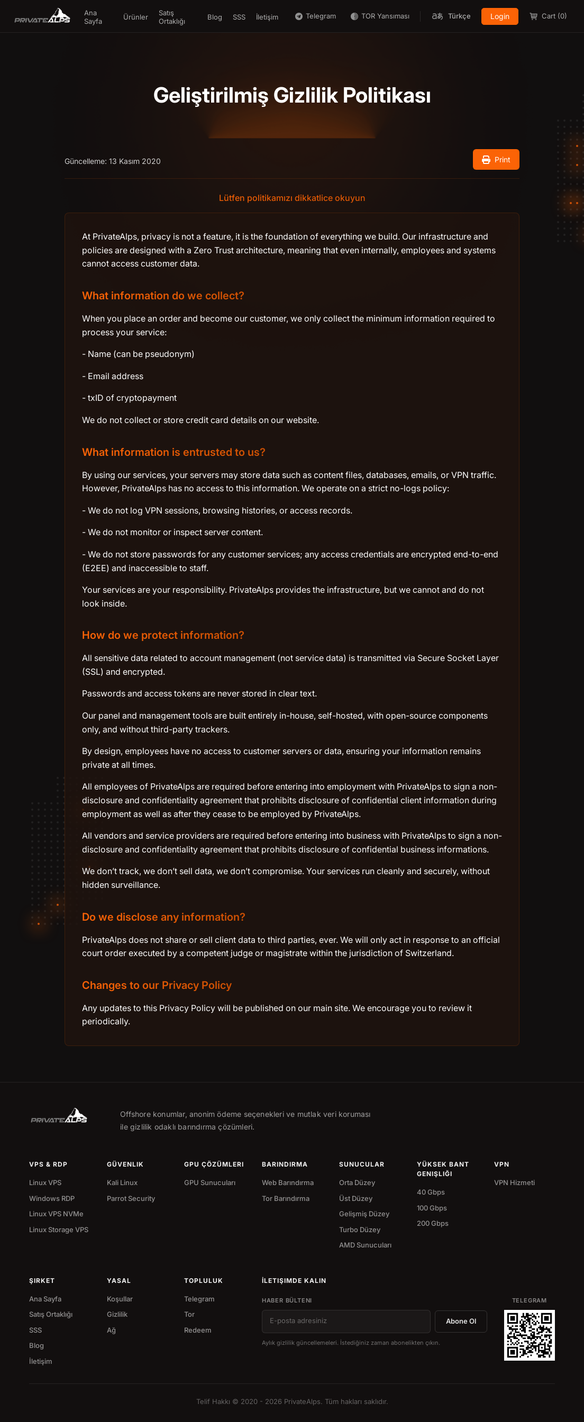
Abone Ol (461, 1321)
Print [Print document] (496, 159)
